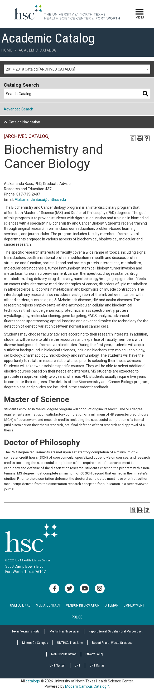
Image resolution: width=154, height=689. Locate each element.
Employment (134, 605)
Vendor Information (82, 605)
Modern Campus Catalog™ (87, 686)
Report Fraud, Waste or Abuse (112, 643)
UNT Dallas (97, 665)
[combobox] (77, 69)
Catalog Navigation (24, 122)
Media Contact (48, 605)
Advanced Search (18, 109)
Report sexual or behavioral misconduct (115, 631)
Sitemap (111, 605)
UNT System (57, 665)
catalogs (33, 681)
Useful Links (20, 605)
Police (77, 617)
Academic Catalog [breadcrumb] (38, 50)
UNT (77, 665)
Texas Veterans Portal (26, 631)
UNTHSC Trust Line (70, 643)
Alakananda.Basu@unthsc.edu (40, 199)
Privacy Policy (94, 654)
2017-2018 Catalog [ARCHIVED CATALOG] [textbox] (40, 69)
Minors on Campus (35, 643)
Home (6, 50)
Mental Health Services (65, 631)
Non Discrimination (63, 654)
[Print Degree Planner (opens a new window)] (133, 138)
